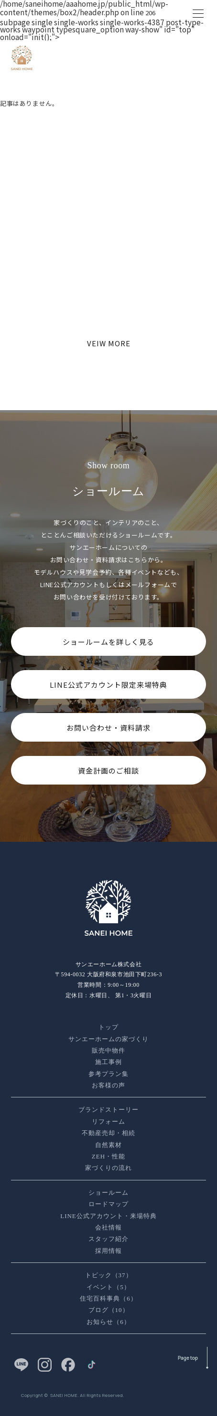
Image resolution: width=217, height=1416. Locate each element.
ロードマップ (108, 1204)
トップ (108, 1027)
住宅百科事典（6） (108, 1298)
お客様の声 (108, 1085)
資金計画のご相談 (108, 770)
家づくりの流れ (108, 1167)
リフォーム (108, 1121)
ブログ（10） (108, 1309)
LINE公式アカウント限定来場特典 (108, 685)
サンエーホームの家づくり (108, 1039)
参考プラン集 (108, 1073)
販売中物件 (108, 1050)
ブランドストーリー (108, 1109)
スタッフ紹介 (108, 1238)
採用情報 (108, 1250)
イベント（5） (108, 1287)
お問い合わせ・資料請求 (108, 728)
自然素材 (108, 1144)
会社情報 (108, 1227)
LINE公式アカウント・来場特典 (108, 1216)
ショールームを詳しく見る (108, 642)
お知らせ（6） (108, 1321)
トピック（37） (108, 1275)
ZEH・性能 (108, 1156)
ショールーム (108, 1192)
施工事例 (108, 1061)
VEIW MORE (108, 343)
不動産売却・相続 (108, 1133)
